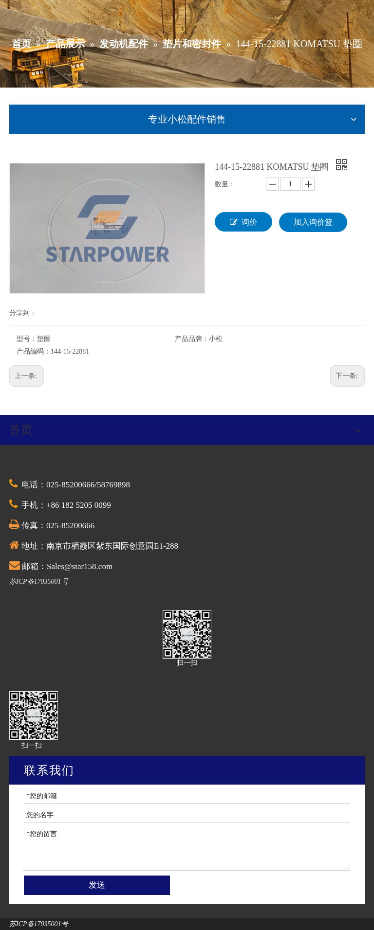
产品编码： (34, 351)
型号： (27, 338)
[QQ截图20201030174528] (187, 634)
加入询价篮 (313, 222)
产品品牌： (192, 338)
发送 (97, 885)
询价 (243, 222)
